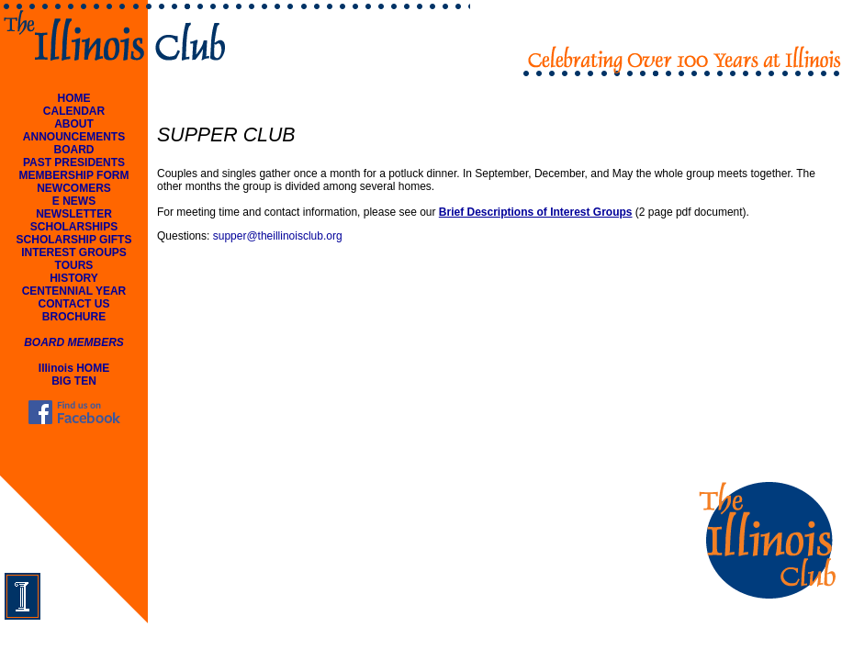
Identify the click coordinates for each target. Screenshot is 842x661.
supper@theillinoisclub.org (277, 236)
